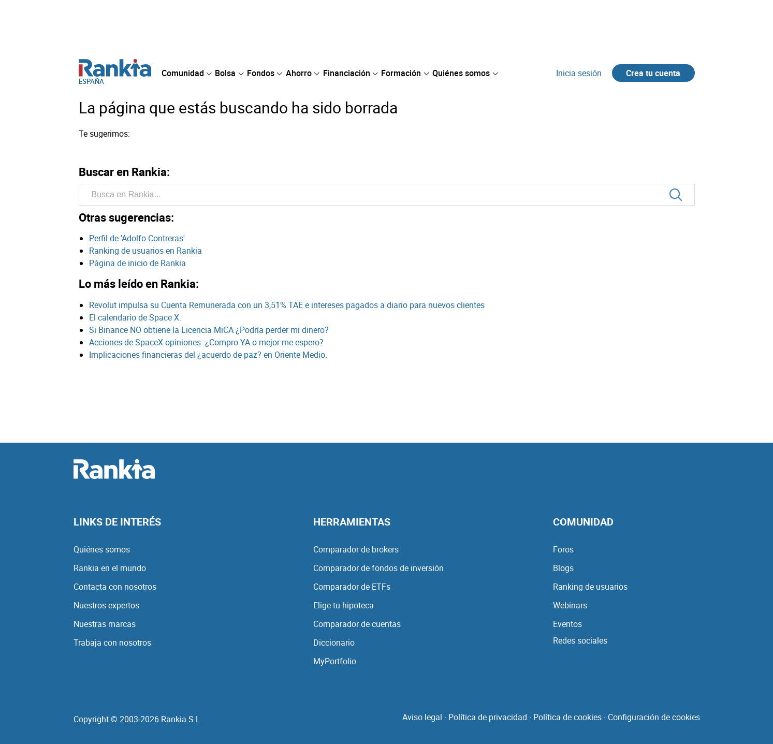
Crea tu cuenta (653, 73)
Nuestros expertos (106, 605)
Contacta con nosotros (115, 586)
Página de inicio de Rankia (137, 263)
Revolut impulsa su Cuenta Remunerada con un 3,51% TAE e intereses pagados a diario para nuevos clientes (287, 305)
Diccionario (334, 642)
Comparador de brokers (356, 549)
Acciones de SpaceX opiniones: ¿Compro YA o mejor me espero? (206, 342)
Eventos (567, 624)
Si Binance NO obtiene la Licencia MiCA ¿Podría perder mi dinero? (209, 329)
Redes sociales (580, 640)
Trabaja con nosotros (112, 642)
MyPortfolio (334, 661)
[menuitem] (186, 73)
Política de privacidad (487, 717)
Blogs (563, 568)
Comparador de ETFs (351, 586)
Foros (563, 549)
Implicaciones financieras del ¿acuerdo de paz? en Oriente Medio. (208, 354)
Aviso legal (422, 717)
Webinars (570, 605)
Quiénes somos (102, 549)
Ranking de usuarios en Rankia (145, 250)
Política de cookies (567, 717)
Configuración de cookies (654, 717)
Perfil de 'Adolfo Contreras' (137, 238)
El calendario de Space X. (135, 317)
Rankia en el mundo (110, 568)
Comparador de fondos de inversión (378, 568)
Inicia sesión (579, 73)
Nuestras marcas (105, 624)
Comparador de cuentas (357, 624)
